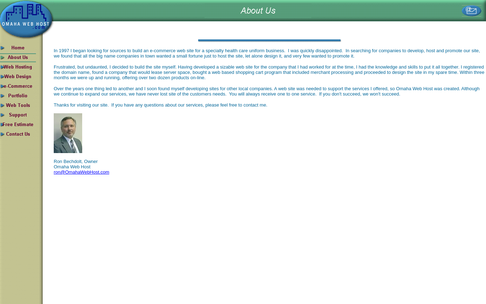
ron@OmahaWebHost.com (81, 172)
